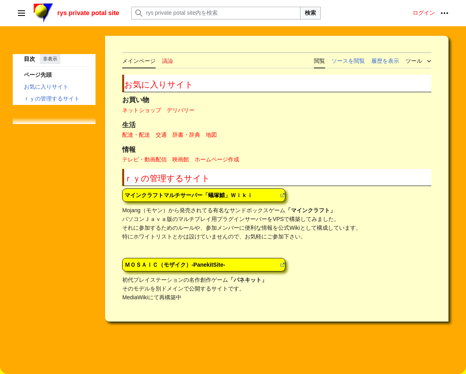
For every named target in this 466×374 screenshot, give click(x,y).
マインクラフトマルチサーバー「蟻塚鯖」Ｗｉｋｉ (189, 195)
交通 (161, 135)
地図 (211, 135)
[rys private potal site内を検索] (215, 13)
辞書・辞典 (186, 135)
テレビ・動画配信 (144, 159)
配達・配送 (136, 135)
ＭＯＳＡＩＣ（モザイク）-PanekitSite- (175, 265)
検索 (310, 13)
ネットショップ (141, 110)
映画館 (180, 159)
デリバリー (181, 110)
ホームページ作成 (217, 159)
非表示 (50, 59)
